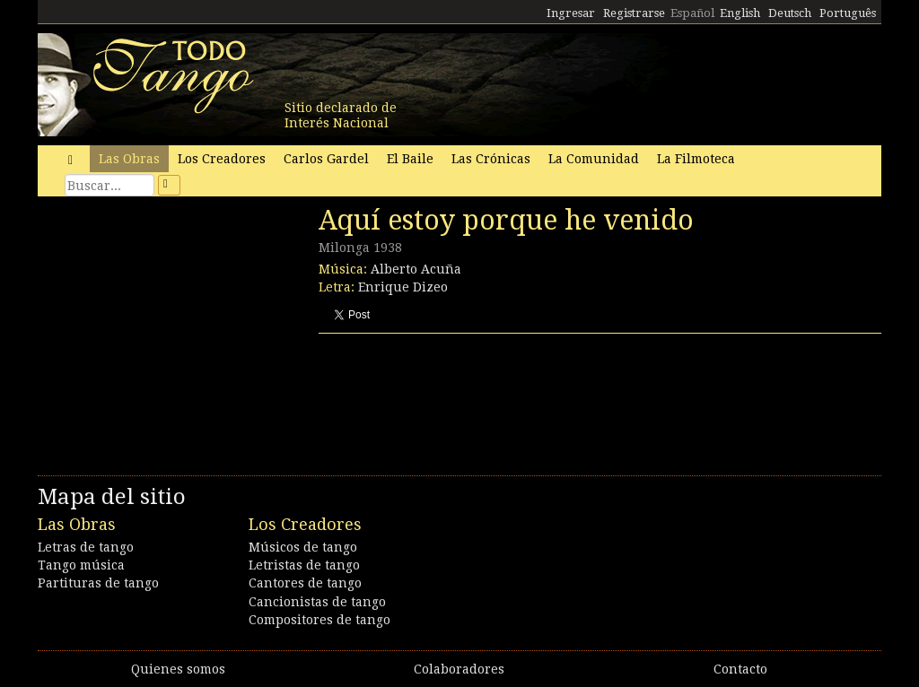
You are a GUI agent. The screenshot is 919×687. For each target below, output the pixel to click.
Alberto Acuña (416, 269)
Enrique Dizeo (403, 287)
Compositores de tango (319, 620)
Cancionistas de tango (317, 602)
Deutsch (789, 13)
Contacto (740, 669)
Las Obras (129, 159)
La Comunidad (593, 159)
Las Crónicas (490, 159)
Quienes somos (178, 669)
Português (847, 13)
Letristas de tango (304, 565)
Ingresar (571, 13)
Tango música (81, 565)
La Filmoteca (696, 159)
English (740, 13)
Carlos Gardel (326, 159)
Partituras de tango (98, 583)
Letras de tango (86, 547)
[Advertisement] (172, 327)
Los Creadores (222, 159)
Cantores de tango (305, 583)
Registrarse (634, 13)
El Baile (410, 159)
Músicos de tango (303, 547)
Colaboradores (459, 669)
